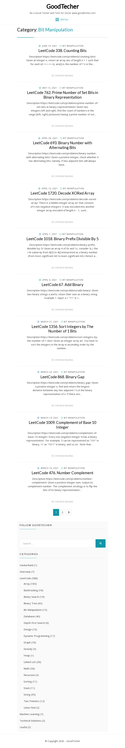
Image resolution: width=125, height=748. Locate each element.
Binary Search (31, 596)
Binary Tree (30, 603)
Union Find (29, 707)
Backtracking (31, 590)
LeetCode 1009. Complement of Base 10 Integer (62, 424)
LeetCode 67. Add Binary (62, 284)
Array (27, 583)
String (27, 694)
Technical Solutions (30, 720)
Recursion (29, 675)
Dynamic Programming (37, 636)
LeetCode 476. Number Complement (62, 472)
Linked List (30, 662)
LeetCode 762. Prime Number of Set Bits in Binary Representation (62, 94)
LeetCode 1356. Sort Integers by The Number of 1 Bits (62, 328)
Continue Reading (63, 75)
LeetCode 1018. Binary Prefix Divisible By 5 (62, 238)
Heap (27, 655)
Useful (23, 727)
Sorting (28, 681)
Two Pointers (31, 701)
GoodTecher (62, 6)
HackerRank (26, 565)
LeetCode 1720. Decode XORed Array (62, 193)
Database (29, 616)
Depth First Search (34, 622)
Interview (25, 571)
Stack (27, 688)
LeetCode (25, 578)
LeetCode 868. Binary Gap (62, 376)
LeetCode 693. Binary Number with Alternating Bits (62, 145)
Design (28, 629)
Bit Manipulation (73, 45)
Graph (27, 642)
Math (26, 668)
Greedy (28, 649)
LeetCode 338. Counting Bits (62, 50)
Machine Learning (29, 714)
